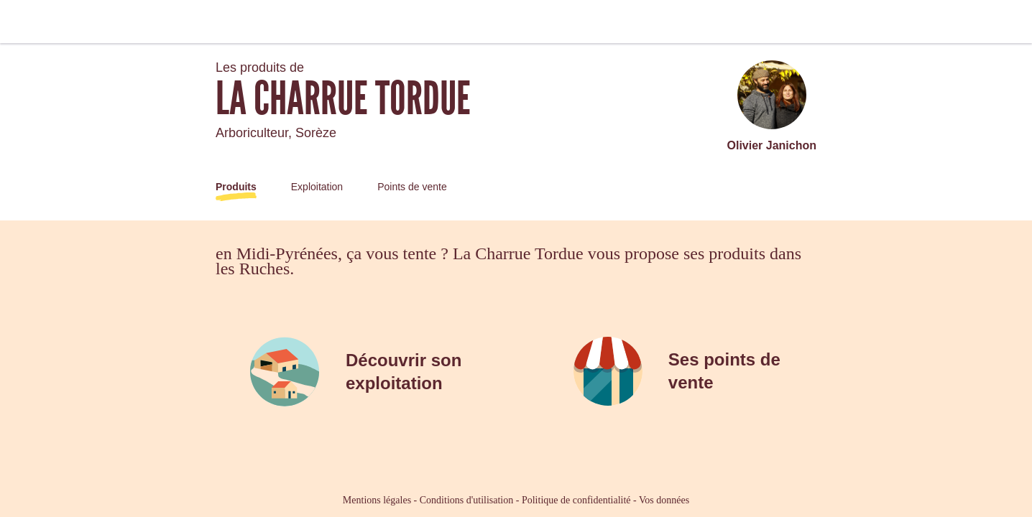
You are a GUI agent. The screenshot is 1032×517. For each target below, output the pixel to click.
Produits (236, 186)
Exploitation (317, 186)
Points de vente (412, 186)
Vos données (664, 500)
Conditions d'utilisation (466, 500)
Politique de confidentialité (576, 500)
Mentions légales (377, 500)
